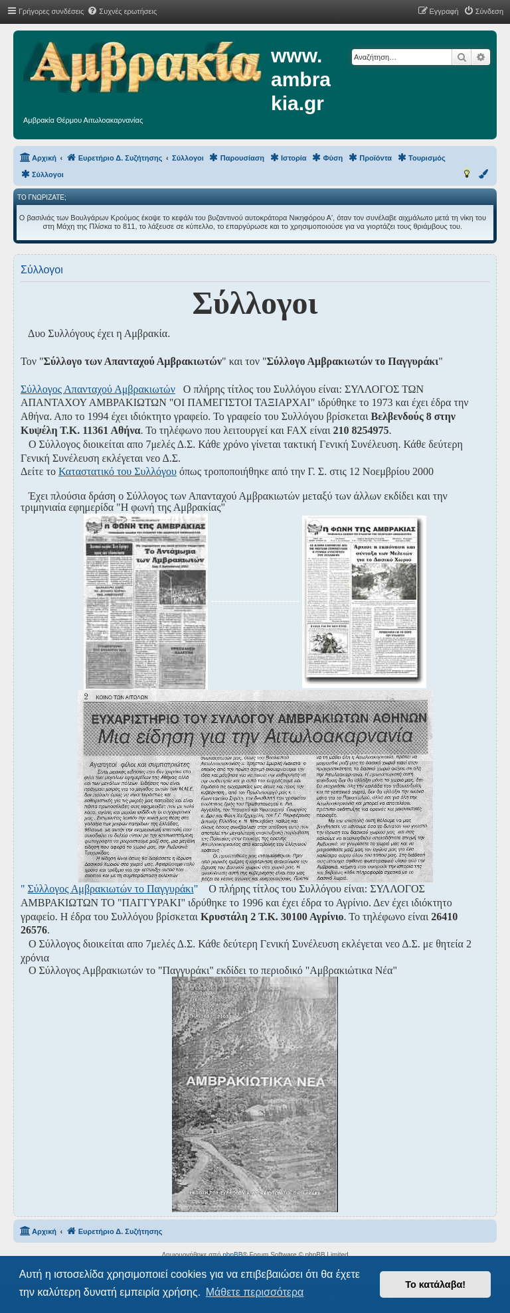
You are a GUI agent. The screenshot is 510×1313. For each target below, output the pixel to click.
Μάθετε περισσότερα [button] (255, 1292)
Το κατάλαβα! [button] (435, 1284)
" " (109, 888)
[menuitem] (122, 11)
